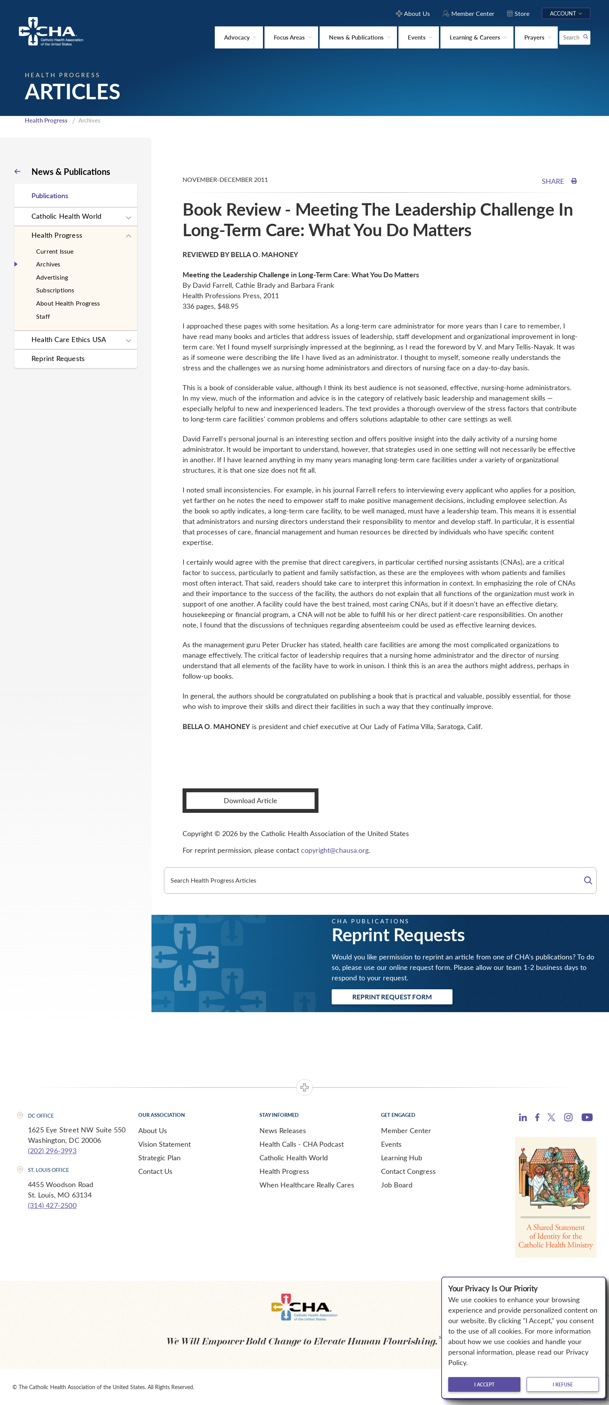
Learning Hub (401, 1157)
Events (391, 1144)
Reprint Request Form (392, 996)
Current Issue (55, 251)
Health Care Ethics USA (68, 339)
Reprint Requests (58, 358)
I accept (484, 1384)
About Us (152, 1130)
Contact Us (155, 1171)
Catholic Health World (66, 216)
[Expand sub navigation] (128, 218)
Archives (48, 264)
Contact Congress (408, 1171)
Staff (43, 316)
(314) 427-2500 (52, 1205)
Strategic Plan (159, 1157)
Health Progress (46, 120)
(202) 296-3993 (52, 1150)
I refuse (563, 1384)
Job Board (396, 1184)
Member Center (406, 1130)
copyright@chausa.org (335, 850)
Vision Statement (164, 1144)
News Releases (282, 1130)
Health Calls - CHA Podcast (301, 1144)
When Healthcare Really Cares (306, 1184)
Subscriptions (55, 290)
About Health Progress (68, 303)
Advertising (52, 277)
